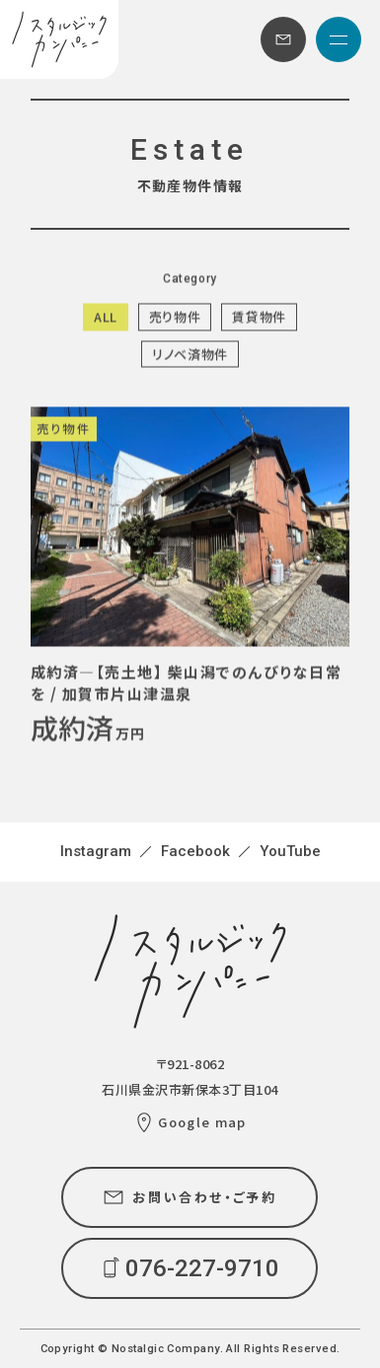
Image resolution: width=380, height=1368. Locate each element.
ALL (105, 317)
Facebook (195, 851)
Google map (202, 1122)
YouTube (290, 851)
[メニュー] (338, 39)
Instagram (95, 851)
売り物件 (175, 317)
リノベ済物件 (190, 353)
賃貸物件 (259, 317)
